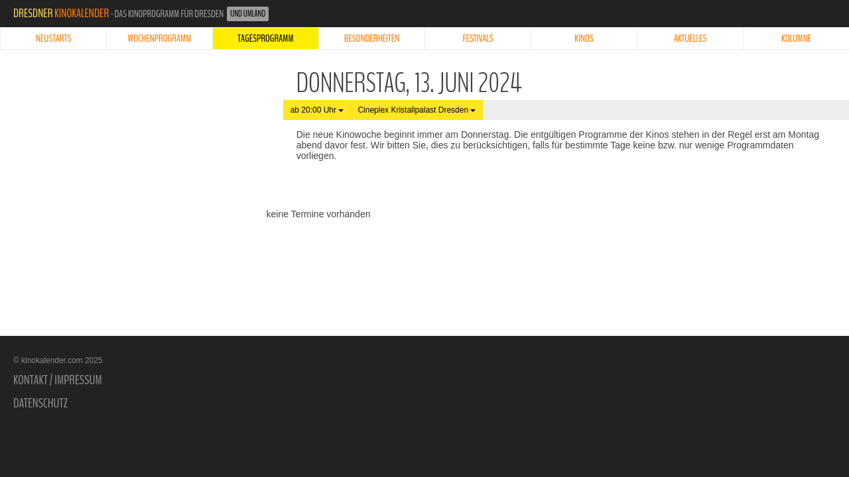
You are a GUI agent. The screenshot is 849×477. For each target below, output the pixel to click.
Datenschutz (40, 403)
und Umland (247, 14)
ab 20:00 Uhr (317, 110)
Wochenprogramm (160, 38)
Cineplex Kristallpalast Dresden (417, 110)
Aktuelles (690, 38)
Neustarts (53, 38)
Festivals (478, 38)
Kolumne (796, 38)
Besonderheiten (372, 38)
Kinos (583, 38)
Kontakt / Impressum (57, 380)
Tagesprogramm (265, 38)
